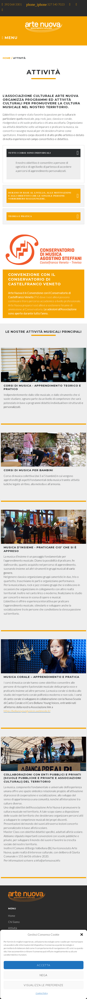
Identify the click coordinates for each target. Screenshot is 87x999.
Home (6, 58)
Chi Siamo (14, 921)
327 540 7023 (56, 4)
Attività (12, 928)
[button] (81, 934)
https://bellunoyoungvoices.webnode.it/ (27, 711)
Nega (43, 975)
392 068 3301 (13, 4)
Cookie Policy (42, 993)
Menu (10, 38)
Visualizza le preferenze (43, 985)
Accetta (43, 965)
